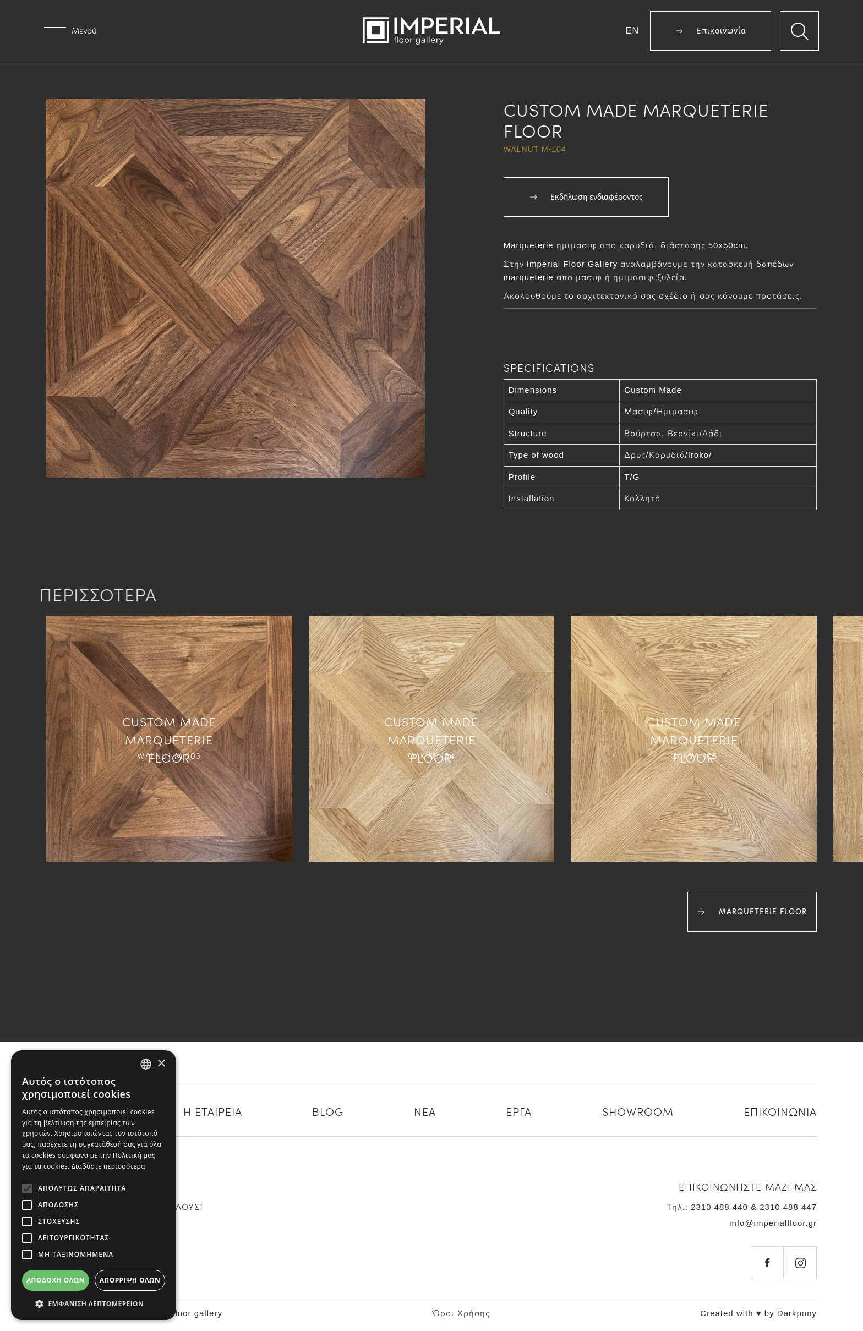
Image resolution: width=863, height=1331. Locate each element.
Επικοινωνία (710, 31)
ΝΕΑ (425, 1111)
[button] (93, 1303)
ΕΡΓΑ (519, 1111)
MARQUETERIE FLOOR (752, 912)
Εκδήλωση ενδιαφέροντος (586, 197)
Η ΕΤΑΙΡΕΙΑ (212, 1111)
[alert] (93, 1185)
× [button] (161, 1064)
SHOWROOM (638, 1111)
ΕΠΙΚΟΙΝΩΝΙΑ (780, 1111)
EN (632, 30)
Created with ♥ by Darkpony (758, 1313)
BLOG (327, 1111)
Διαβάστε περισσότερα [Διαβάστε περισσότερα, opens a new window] (108, 1166)
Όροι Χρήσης (461, 1313)
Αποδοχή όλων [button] (55, 1280)
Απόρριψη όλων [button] (130, 1280)
